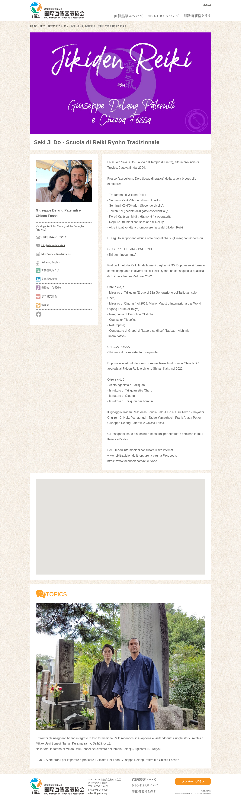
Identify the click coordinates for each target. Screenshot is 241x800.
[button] (120, 523)
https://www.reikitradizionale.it (56, 254)
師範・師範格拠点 (50, 25)
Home (33, 25)
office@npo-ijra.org (97, 793)
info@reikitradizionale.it (53, 245)
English (207, 4)
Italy (65, 25)
